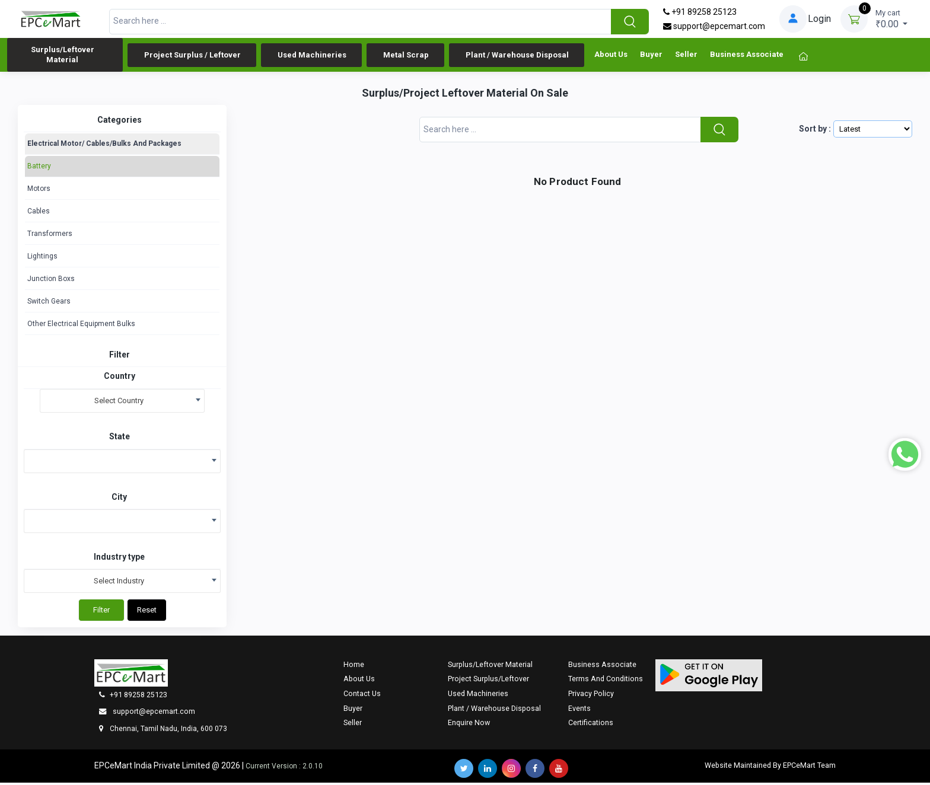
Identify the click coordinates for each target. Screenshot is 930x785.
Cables (38, 213)
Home (353, 666)
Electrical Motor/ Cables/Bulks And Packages (104, 146)
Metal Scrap (406, 56)
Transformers (49, 236)
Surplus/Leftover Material (62, 55)
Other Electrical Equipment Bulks (81, 326)
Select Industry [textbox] (119, 583)
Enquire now (469, 724)
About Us (611, 57)
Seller (686, 57)
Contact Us (362, 695)
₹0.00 (891, 18)
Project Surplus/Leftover (488, 680)
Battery (39, 168)
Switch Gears (49, 303)
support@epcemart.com (714, 26)
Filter (101, 612)
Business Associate (747, 57)
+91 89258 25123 (700, 12)
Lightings (42, 258)
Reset (147, 612)
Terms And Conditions (605, 680)
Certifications (590, 724)
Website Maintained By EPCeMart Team (770, 767)
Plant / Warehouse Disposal (517, 56)
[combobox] (122, 403)
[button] (708, 678)
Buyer (651, 57)
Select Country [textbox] (119, 402)
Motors (38, 191)
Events (579, 710)
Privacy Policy (591, 695)
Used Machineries (312, 56)
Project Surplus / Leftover (192, 56)
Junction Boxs (51, 281)
